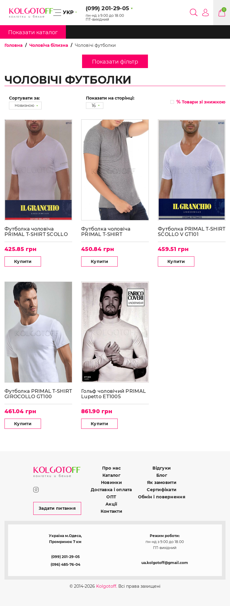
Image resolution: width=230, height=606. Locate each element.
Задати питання (57, 508)
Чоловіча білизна (48, 45)
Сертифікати (161, 489)
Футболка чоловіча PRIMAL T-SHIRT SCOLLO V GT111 (36, 231)
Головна (13, 45)
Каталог (111, 475)
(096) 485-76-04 (65, 564)
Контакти (111, 511)
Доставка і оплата (111, 489)
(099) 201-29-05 (65, 556)
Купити (22, 261)
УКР (68, 12)
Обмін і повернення (161, 497)
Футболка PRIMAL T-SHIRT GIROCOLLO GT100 (38, 394)
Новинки (111, 482)
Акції (111, 504)
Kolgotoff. (106, 586)
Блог (161, 475)
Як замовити (161, 482)
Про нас (111, 468)
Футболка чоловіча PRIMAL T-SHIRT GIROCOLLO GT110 (106, 231)
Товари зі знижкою (201, 102)
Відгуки (161, 468)
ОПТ (111, 497)
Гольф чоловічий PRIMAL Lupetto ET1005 (113, 394)
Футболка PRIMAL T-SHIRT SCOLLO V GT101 (191, 231)
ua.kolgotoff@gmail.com (164, 562)
